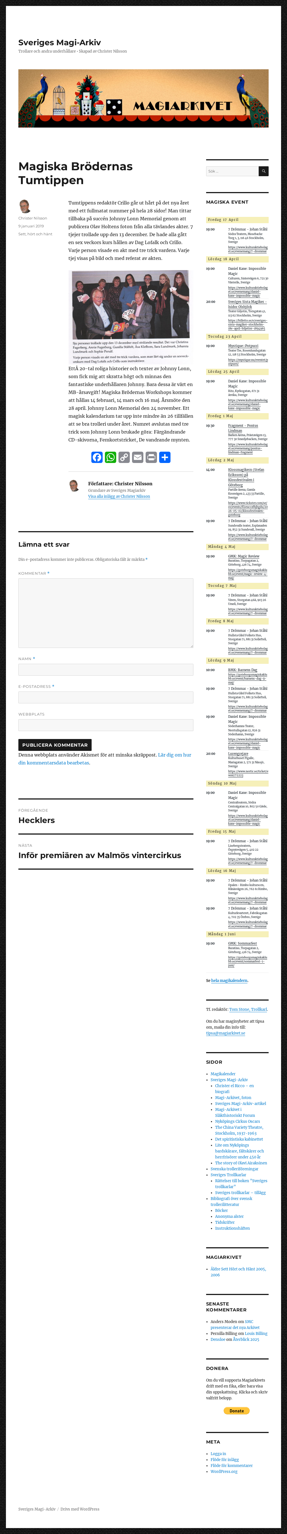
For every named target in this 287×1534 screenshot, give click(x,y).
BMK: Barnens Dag (242, 670)
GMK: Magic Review (243, 556)
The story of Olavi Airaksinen (241, 1163)
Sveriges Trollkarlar (228, 1175)
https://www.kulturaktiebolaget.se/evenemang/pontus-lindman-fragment (248, 448)
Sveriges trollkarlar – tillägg (240, 1192)
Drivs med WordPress (80, 1509)
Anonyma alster (229, 1216)
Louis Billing (256, 1333)
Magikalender (223, 1074)
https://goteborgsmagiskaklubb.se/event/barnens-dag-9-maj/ (247, 678)
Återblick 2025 (246, 1339)
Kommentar (34, 573)
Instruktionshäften (232, 1228)
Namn (26, 658)
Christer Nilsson (32, 218)
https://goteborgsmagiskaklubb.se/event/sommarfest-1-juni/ (247, 961)
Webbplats (31, 714)
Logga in (218, 1453)
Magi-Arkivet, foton (233, 1097)
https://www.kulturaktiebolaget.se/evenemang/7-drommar (248, 249)
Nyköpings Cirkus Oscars (237, 1121)
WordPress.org (224, 1471)
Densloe (218, 1339)
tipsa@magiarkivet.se (225, 1033)
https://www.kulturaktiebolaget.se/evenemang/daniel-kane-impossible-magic (248, 292)
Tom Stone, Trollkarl (248, 1009)
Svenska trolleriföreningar (234, 1169)
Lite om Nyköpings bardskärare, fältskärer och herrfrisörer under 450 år (239, 1151)
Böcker (221, 1210)
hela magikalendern (229, 980)
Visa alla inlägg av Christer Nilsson (119, 496)
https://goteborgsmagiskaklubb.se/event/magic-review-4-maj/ (247, 574)
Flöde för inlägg (225, 1459)
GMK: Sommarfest (242, 943)
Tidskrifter (225, 1222)
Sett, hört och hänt (35, 234)
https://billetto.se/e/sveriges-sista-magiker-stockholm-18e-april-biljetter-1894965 (247, 324)
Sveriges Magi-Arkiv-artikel (240, 1103)
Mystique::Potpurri (243, 346)
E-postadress (36, 686)
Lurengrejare (238, 754)
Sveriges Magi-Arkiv (59, 42)
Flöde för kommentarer (232, 1465)
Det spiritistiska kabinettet (239, 1139)
